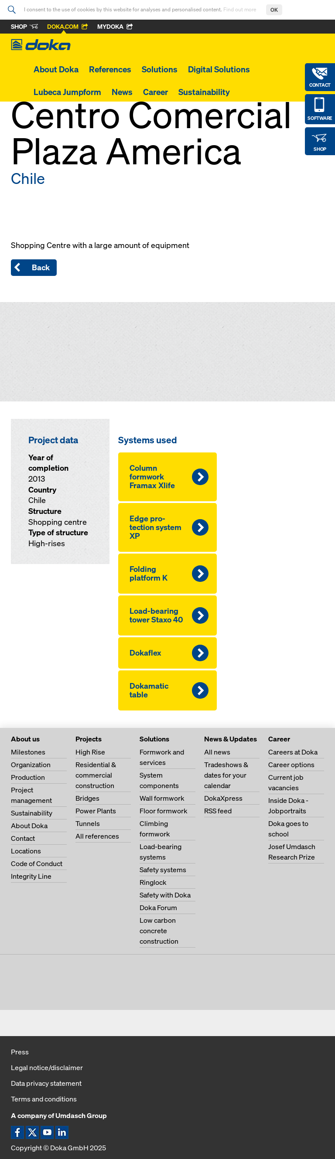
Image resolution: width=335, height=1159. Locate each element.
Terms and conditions (44, 1099)
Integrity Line (31, 876)
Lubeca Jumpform (67, 92)
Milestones (28, 752)
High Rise (90, 752)
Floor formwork (164, 811)
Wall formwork (162, 798)
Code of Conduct (36, 863)
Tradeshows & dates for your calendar (226, 775)
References (110, 69)
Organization (31, 764)
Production (28, 777)
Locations (26, 851)
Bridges (87, 798)
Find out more (240, 9)
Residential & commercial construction (95, 775)
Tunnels (87, 823)
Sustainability (204, 92)
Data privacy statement (46, 1083)
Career (155, 92)
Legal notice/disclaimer (47, 1067)
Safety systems (163, 869)
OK (274, 10)
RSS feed (218, 811)
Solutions (160, 69)
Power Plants (95, 811)
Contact (23, 838)
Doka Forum (158, 907)
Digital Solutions (219, 69)
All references (97, 836)
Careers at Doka (293, 752)
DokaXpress (223, 798)
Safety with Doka (165, 895)
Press (20, 1052)
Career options (291, 764)
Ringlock (153, 882)
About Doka (56, 69)
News (122, 92)
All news (217, 752)
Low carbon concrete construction (159, 930)
